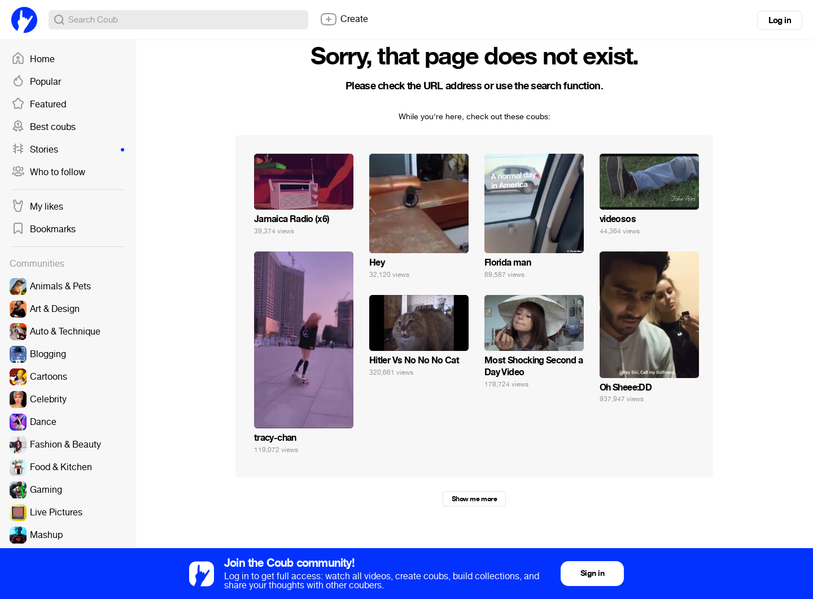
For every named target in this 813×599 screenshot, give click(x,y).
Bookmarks (43, 229)
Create (344, 19)
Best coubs (43, 127)
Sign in (592, 573)
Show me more (474, 498)
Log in (779, 20)
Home (33, 59)
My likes (37, 207)
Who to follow (48, 172)
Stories (67, 150)
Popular (36, 82)
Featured (38, 104)
